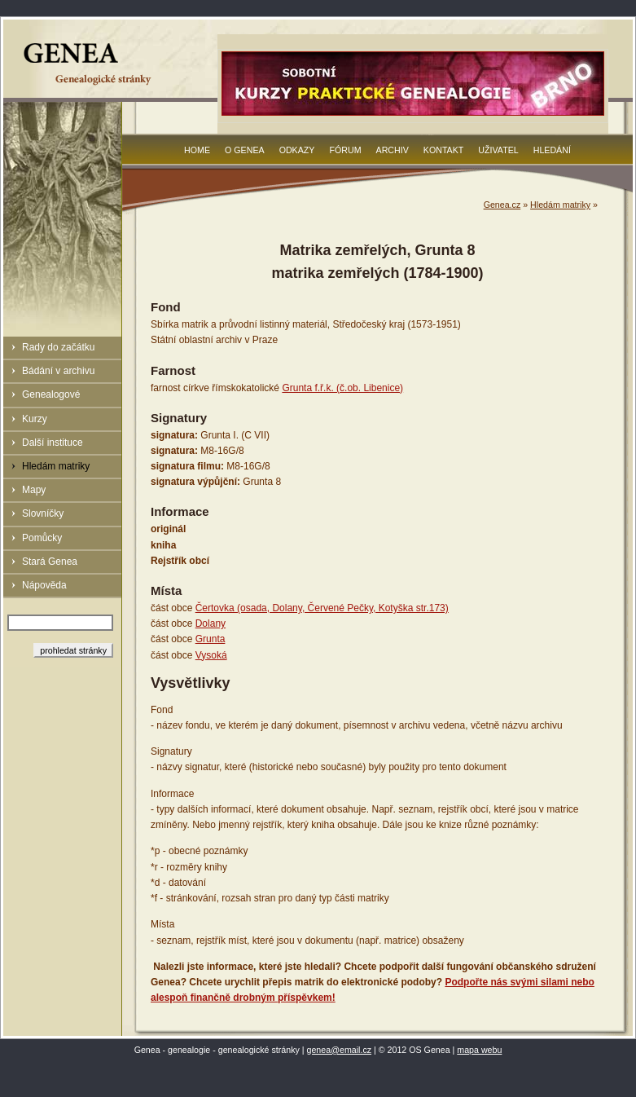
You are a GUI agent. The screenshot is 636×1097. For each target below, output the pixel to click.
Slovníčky (43, 513)
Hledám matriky (56, 466)
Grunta (210, 639)
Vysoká (211, 655)
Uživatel (498, 150)
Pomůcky (42, 538)
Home (197, 150)
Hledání (552, 150)
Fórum (345, 150)
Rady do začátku (58, 347)
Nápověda (44, 585)
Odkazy (297, 150)
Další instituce (52, 442)
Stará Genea (49, 561)
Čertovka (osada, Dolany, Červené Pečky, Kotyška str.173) (322, 608)
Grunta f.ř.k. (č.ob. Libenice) (342, 388)
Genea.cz (502, 204)
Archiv (392, 150)
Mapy (34, 490)
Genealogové (51, 394)
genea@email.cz (339, 1050)
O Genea (245, 150)
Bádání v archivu (58, 371)
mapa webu (479, 1050)
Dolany (210, 623)
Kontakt (443, 150)
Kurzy (34, 419)
